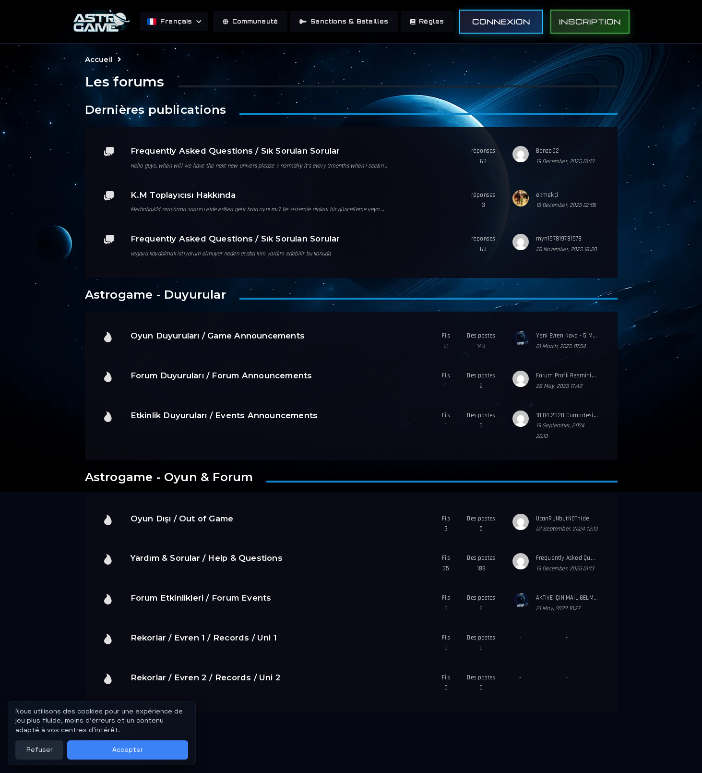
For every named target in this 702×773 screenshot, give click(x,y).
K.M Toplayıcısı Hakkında (183, 195)
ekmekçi (547, 195)
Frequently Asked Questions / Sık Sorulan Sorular (235, 151)
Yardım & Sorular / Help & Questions (207, 558)
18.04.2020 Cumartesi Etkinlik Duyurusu (588, 415)
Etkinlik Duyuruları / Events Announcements (224, 415)
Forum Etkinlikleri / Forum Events (201, 598)
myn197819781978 (559, 238)
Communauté (250, 21)
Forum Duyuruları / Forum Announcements (221, 375)
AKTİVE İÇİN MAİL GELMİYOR (571, 598)
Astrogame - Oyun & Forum (169, 477)
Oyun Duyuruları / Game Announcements (218, 335)
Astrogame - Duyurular (155, 294)
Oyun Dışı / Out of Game (182, 518)
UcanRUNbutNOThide (563, 518)
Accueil (99, 59)
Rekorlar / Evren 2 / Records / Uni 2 (206, 677)
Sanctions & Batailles (343, 21)
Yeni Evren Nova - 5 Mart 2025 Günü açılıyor (594, 335)
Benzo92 (547, 151)
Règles (427, 21)
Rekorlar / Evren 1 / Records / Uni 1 (204, 637)
